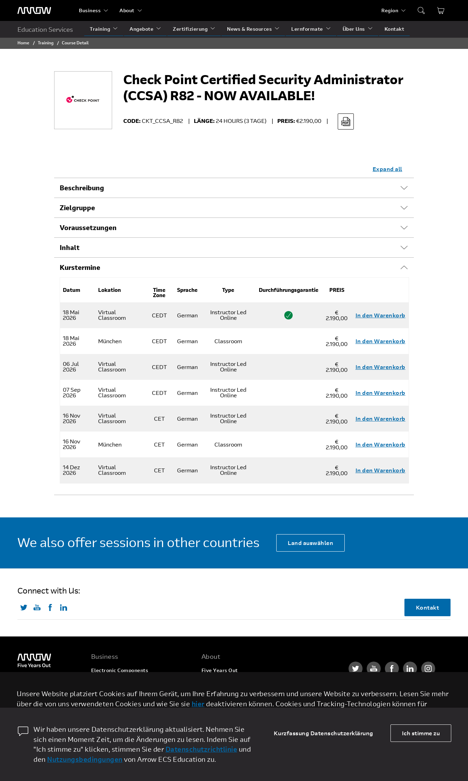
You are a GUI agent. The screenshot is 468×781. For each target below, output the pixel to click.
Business (90, 10)
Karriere (212, 683)
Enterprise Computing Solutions (130, 683)
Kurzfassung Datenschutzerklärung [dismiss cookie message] (323, 733)
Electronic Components (119, 670)
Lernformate (307, 28)
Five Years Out (220, 670)
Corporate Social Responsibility (240, 696)
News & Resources (249, 28)
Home (23, 42)
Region (389, 10)
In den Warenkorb (380, 315)
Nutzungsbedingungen (85, 759)
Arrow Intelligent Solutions (124, 696)
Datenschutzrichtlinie (201, 749)
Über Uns (354, 28)
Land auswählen (310, 542)
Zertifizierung (190, 28)
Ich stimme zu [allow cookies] (421, 733)
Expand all (387, 168)
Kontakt (394, 28)
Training (100, 28)
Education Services (45, 29)
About (126, 10)
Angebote (141, 28)
